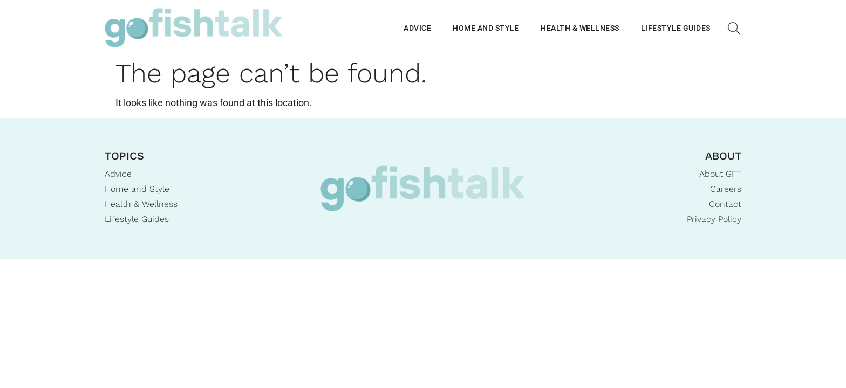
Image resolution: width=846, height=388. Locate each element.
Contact (725, 204)
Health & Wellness (580, 28)
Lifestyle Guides (676, 28)
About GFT (720, 174)
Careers (725, 189)
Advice (417, 28)
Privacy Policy (714, 219)
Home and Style (486, 28)
